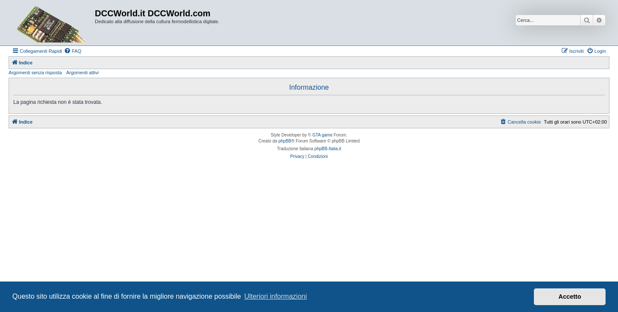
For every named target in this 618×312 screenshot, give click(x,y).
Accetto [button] (569, 296)
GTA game (322, 135)
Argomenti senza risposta (35, 72)
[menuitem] (72, 51)
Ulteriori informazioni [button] (275, 296)
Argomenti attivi (82, 72)
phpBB (285, 141)
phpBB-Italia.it (328, 148)
